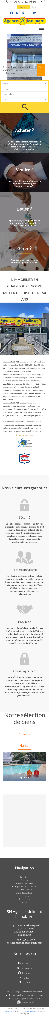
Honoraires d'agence (34, 995)
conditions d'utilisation (28, 1011)
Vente (24, 734)
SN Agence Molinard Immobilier (24, 914)
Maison (24, 745)
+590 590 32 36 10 (26, 939)
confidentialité (9, 1011)
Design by (28, 1002)
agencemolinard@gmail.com (26, 942)
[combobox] (24, 83)
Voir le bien (40, 70)
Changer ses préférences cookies (26, 998)
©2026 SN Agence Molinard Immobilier (24, 991)
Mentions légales (15, 995)
